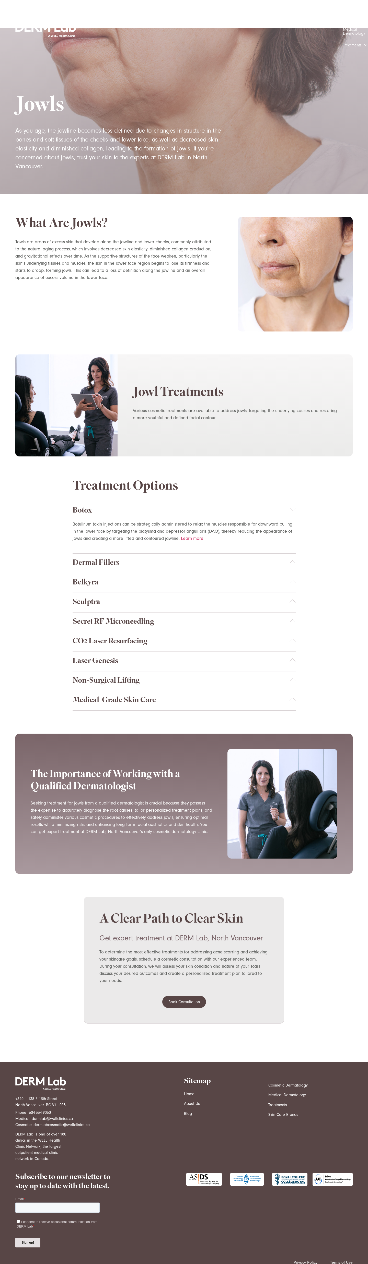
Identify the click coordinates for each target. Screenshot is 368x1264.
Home (189, 1066)
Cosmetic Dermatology (193, 15)
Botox (82, 483)
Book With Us (320, 15)
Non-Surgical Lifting (106, 653)
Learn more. (192, 510)
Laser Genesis (95, 633)
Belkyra (85, 555)
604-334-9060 (40, 1084)
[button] (193, 15)
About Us (192, 1075)
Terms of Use (341, 1234)
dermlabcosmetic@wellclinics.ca (61, 1096)
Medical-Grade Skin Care (114, 673)
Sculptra (86, 574)
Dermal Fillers (96, 535)
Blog (188, 1085)
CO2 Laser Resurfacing (110, 614)
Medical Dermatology (244, 15)
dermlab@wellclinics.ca (52, 1090)
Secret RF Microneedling (113, 594)
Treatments (284, 15)
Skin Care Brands (283, 1086)
